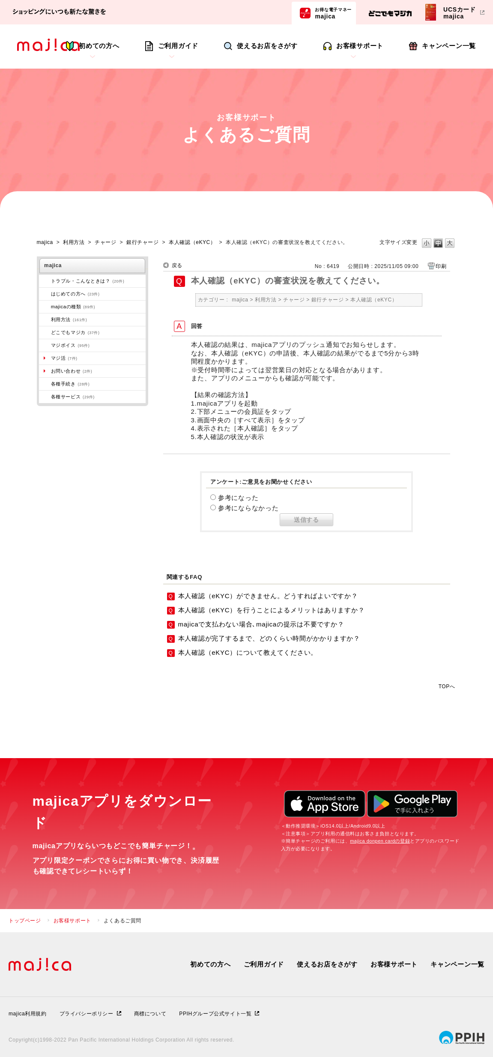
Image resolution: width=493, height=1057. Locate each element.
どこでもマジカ (75, 332)
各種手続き (70, 383)
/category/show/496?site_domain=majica (45, 332)
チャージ (105, 242)
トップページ (25, 921)
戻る (177, 265)
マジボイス (70, 345)
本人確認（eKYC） (192, 242)
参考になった (238, 497)
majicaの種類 (73, 306)
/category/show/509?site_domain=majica (45, 319)
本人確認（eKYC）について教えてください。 (248, 652)
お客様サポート (359, 45)
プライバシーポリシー (87, 1014)
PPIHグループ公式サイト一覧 (215, 1014)
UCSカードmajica (459, 12)
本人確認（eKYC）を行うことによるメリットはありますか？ (271, 610)
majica (333, 12)
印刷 (441, 266)
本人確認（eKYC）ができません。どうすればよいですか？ (268, 595)
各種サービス (73, 396)
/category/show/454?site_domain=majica (45, 345)
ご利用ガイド (178, 45)
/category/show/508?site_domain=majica (45, 306)
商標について (150, 1014)
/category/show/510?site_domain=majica (45, 397)
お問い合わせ (72, 370)
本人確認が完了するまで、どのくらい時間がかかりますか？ (269, 638)
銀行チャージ (142, 242)
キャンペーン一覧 (449, 45)
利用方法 (73, 242)
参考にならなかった (248, 508)
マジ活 (64, 358)
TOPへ (447, 686)
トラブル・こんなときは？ (88, 280)
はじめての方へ (75, 293)
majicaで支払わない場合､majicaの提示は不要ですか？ (261, 624)
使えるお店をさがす (267, 45)
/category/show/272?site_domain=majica (45, 384)
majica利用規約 (28, 1014)
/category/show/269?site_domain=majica (45, 294)
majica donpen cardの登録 (380, 840)
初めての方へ (99, 45)
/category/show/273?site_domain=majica (45, 281)
